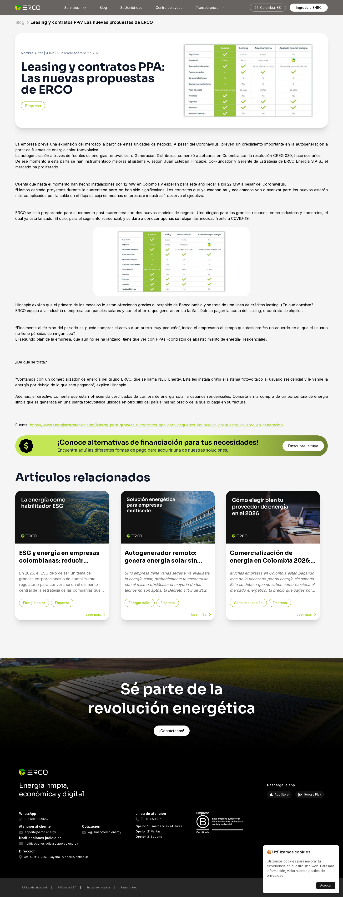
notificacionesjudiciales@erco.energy (51, 843)
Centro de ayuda (169, 7)
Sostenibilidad (131, 7)
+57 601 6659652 (36, 819)
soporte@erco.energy (40, 832)
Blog (103, 7)
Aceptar (326, 885)
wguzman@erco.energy (104, 832)
